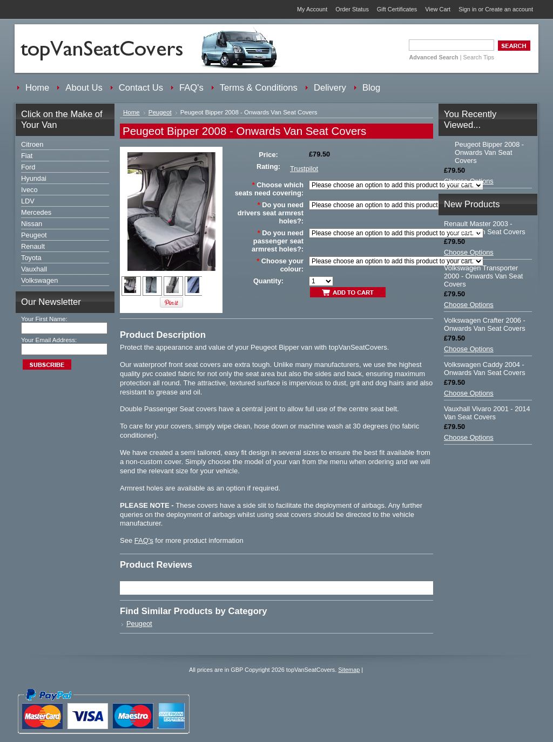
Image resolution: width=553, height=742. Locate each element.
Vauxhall (34, 269)
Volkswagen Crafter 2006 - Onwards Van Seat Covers (484, 324)
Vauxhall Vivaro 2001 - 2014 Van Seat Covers (487, 413)
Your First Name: (44, 319)
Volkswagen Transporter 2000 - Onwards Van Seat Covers (483, 276)
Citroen (32, 144)
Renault (33, 246)
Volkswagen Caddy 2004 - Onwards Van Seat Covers (484, 368)
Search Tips (478, 57)
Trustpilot (304, 169)
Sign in (467, 9)
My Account (312, 9)
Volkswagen (39, 280)
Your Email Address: (49, 340)
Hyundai (33, 178)
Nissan (31, 224)
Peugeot (34, 235)
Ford (28, 167)
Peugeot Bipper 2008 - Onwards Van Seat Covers (489, 152)
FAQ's (143, 540)
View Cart (437, 9)
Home (131, 112)
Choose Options (469, 181)
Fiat (26, 156)
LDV (28, 201)
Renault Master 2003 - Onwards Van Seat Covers (484, 228)
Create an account (509, 9)
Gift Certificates (397, 9)
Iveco (29, 190)
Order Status (352, 9)
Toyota (31, 258)
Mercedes (36, 212)
